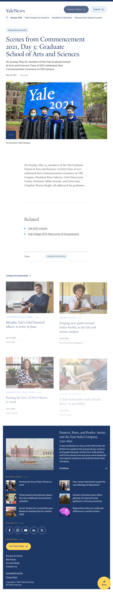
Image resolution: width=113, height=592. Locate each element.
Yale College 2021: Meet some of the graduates (53, 236)
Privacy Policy (11, 577)
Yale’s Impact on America (37, 17)
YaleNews (15, 11)
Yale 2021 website (37, 230)
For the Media (13, 563)
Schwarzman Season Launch (88, 17)
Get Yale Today (18, 546)
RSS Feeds (11, 559)
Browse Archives (14, 555)
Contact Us (11, 566)
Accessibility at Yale (14, 573)
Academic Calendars (62, 17)
